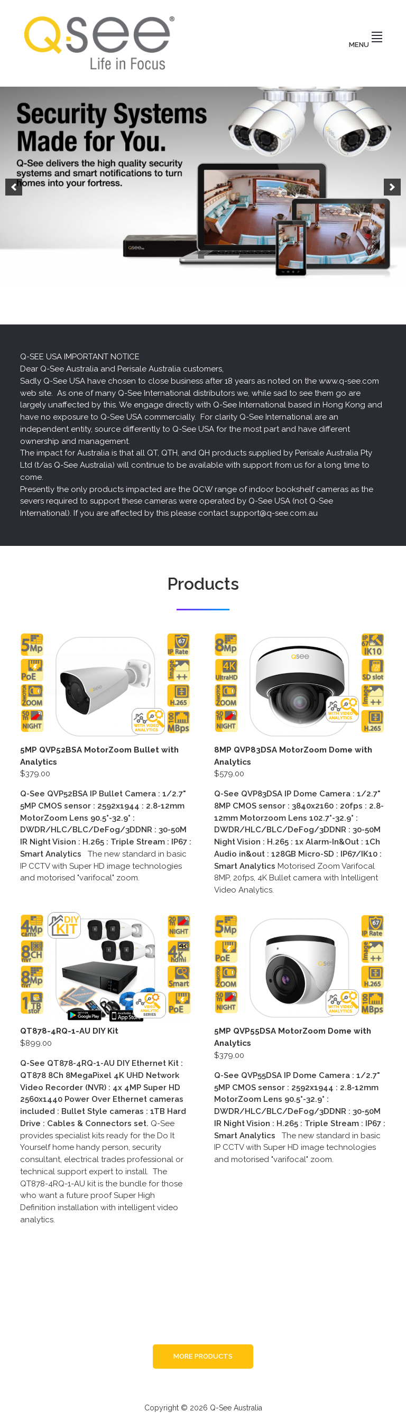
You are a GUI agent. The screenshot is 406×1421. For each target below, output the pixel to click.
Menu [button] (365, 45)
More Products (203, 1356)
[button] (13, 187)
